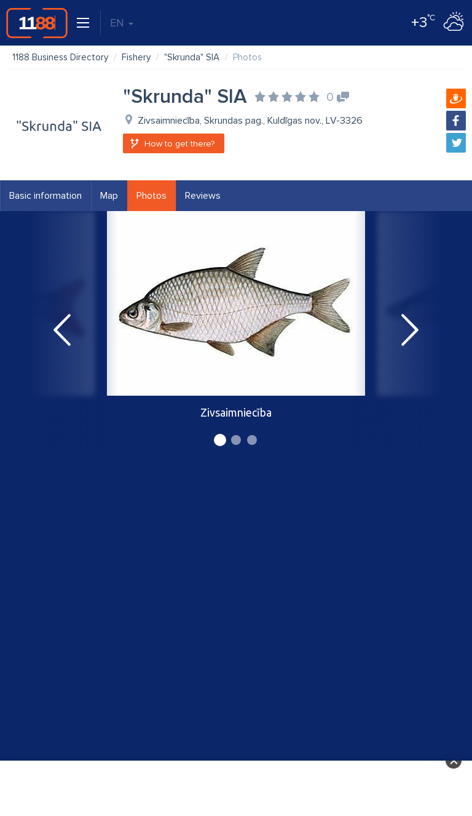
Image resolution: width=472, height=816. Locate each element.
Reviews (203, 196)
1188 (37, 22)
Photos (151, 196)
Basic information (45, 196)
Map (109, 196)
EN (121, 23)
